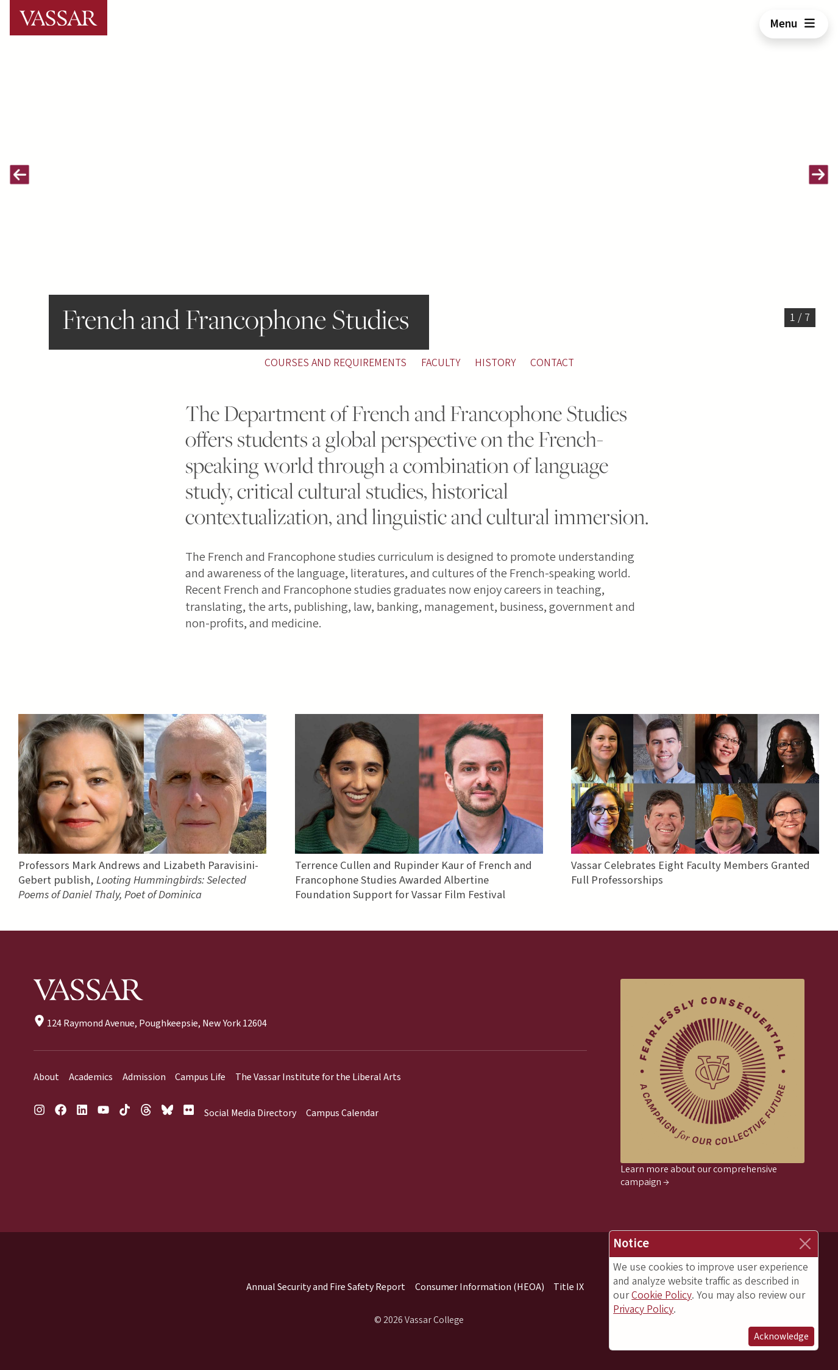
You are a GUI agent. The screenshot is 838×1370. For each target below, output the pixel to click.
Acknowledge (781, 1336)
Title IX (568, 1287)
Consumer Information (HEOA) (479, 1287)
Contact (552, 362)
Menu (794, 23)
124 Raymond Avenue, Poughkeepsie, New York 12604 (150, 1023)
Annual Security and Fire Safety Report (325, 1287)
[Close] (805, 1244)
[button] (19, 174)
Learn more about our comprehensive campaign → (698, 1176)
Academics (91, 1077)
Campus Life (200, 1077)
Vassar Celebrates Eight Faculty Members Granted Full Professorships (691, 872)
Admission (144, 1077)
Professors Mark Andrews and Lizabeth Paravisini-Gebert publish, (138, 880)
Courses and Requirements (336, 362)
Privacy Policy (643, 1309)
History (495, 362)
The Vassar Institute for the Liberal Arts (318, 1077)
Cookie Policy (661, 1295)
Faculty (440, 362)
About (46, 1077)
